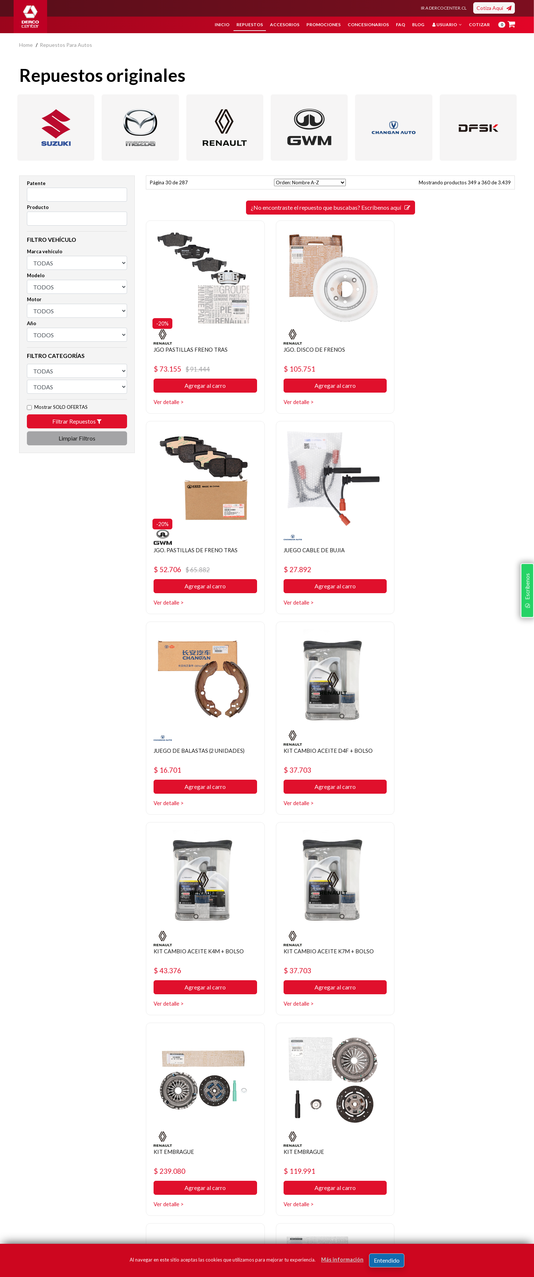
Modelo (36, 275)
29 (317, 1042)
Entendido (387, 1260)
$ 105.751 (297, 368)
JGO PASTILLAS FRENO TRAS (193, 349)
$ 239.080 (424, 770)
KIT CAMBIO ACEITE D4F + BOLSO (454, 549)
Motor (34, 299)
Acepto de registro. (411, 1213)
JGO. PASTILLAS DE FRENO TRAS (451, 349)
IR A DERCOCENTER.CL (444, 8)
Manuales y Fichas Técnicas (219, 1195)
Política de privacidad (212, 1162)
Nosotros (199, 1151)
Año (31, 323)
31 (344, 1042)
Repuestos (249, 24)
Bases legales (203, 1173)
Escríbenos (526, 684)
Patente (36, 183)
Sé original (284, 1195)
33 (370, 1042)
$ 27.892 (168, 569)
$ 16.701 (295, 569)
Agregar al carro (203, 385)
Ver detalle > (169, 402)
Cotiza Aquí (494, 8)
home (26, 45)
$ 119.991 (171, 970)
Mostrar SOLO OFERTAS (61, 407)
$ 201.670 (297, 970)
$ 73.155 (183, 368)
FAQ (400, 24)
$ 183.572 (424, 970)
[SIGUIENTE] (383, 1042)
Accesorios (284, 24)
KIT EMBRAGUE (429, 750)
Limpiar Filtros (77, 438)
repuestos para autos (66, 45)
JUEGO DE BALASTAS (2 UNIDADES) (329, 549)
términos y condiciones (406, 1213)
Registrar (485, 1201)
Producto (38, 207)
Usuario (447, 24)
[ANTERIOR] (277, 1042)
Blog (418, 24)
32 (357, 1042)
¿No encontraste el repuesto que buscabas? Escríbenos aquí (330, 207)
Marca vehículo (44, 251)
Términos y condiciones (215, 1184)
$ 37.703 (422, 569)
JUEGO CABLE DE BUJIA (186, 549)
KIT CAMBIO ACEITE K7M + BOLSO (328, 750)
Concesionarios (368, 24)
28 (304, 1042)
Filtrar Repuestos (77, 421)
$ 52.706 (436, 368)
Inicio (222, 24)
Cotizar (479, 24)
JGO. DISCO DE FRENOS (312, 349)
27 (291, 1042)
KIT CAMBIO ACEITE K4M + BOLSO (202, 750)
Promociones (323, 24)
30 (330, 1042)
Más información (342, 1259)
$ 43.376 (168, 770)
